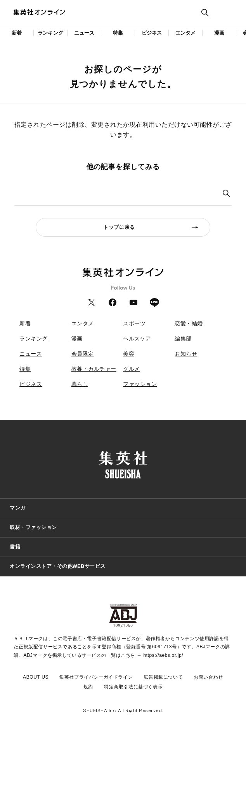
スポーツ (134, 323)
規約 (88, 687)
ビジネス (152, 33)
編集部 (183, 338)
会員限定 (82, 354)
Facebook (112, 302)
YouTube (133, 302)
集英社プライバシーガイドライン (96, 677)
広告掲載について (163, 677)
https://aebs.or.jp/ (163, 655)
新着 (17, 33)
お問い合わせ (208, 677)
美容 (128, 354)
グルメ (131, 369)
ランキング (50, 33)
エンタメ (185, 33)
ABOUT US (36, 677)
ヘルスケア (137, 338)
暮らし (79, 384)
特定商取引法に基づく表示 (133, 687)
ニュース (84, 33)
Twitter (91, 302)
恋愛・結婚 (189, 323)
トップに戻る (119, 227)
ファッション (140, 384)
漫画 (219, 33)
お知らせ (186, 354)
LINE (154, 302)
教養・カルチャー (93, 369)
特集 (118, 33)
